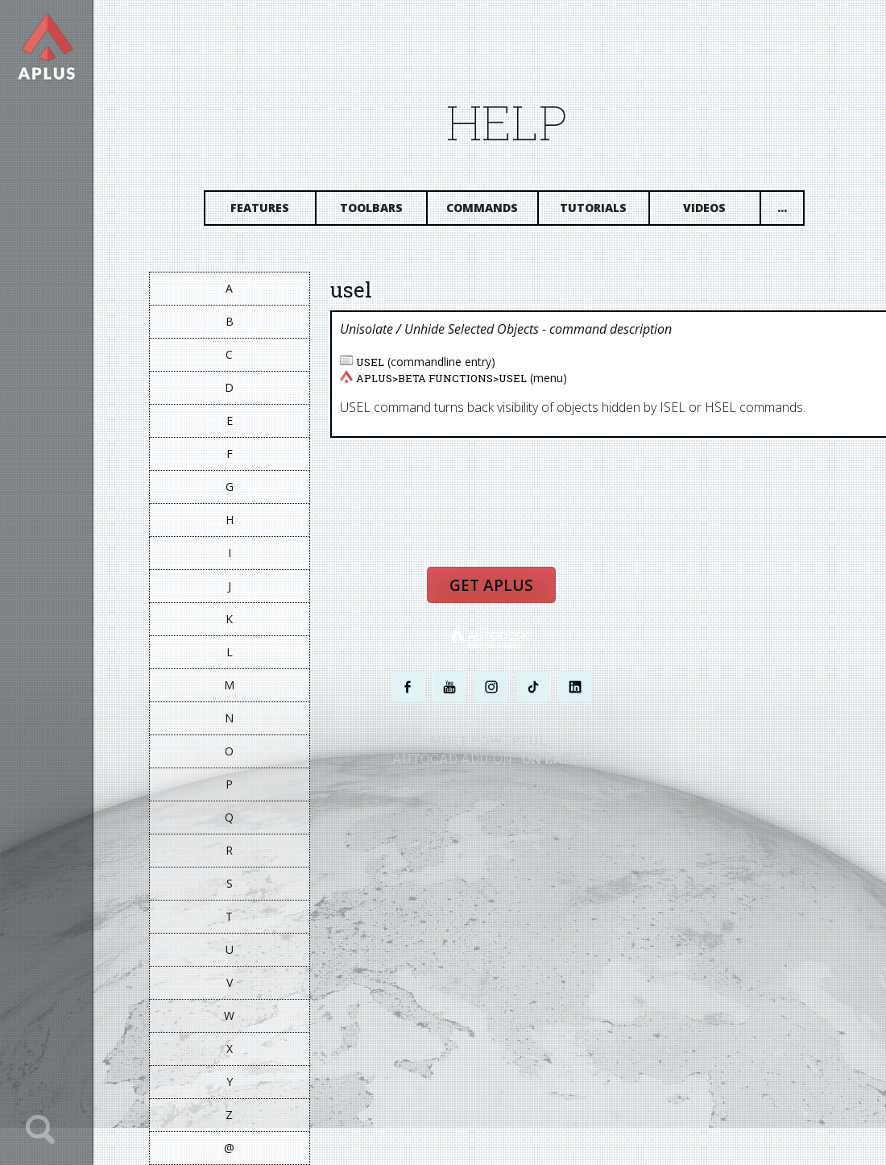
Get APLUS (491, 585)
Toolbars (371, 207)
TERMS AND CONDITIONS (550, 790)
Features (260, 207)
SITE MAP (626, 790)
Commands (483, 207)
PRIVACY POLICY (463, 790)
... (782, 207)
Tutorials (594, 207)
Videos (705, 207)
